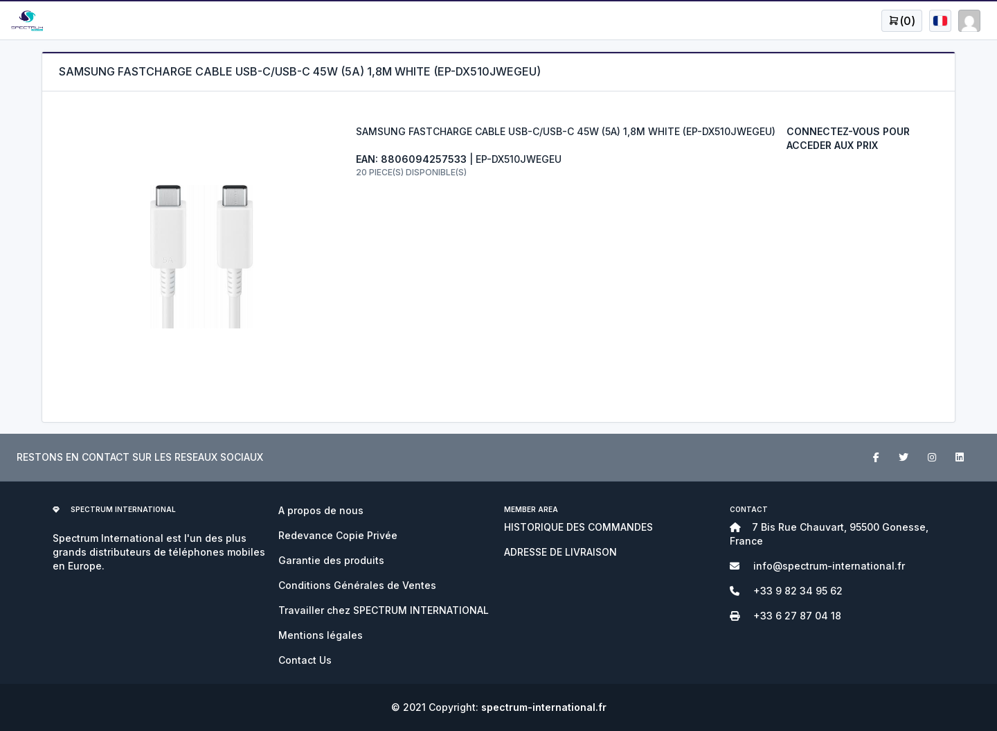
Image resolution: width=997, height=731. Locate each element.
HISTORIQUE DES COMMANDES (578, 527)
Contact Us (305, 660)
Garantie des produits (331, 560)
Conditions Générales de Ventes (357, 585)
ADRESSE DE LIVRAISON (560, 552)
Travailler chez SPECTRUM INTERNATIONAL (383, 610)
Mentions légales (320, 635)
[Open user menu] (901, 21)
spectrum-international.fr (544, 707)
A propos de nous (320, 510)
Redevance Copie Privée (337, 535)
